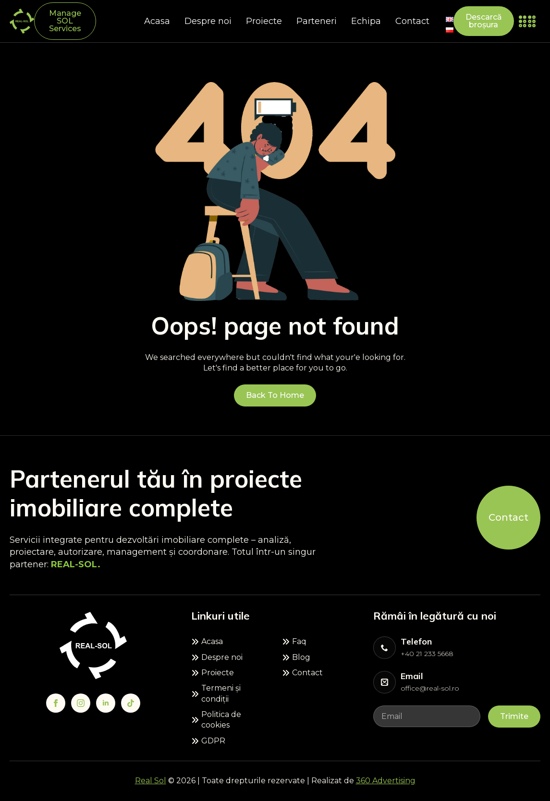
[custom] (130, 703)
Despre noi (208, 21)
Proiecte (264, 21)
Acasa (157, 21)
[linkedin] (105, 703)
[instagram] (80, 703)
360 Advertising (386, 780)
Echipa (366, 21)
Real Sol (150, 780)
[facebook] (55, 703)
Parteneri (316, 21)
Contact (412, 21)
